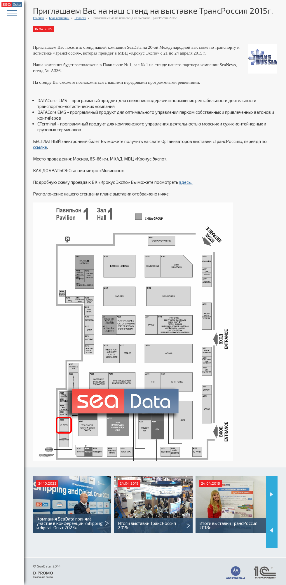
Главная (38, 18)
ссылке (40, 147)
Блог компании (59, 18)
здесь (185, 182)
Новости (80, 18)
